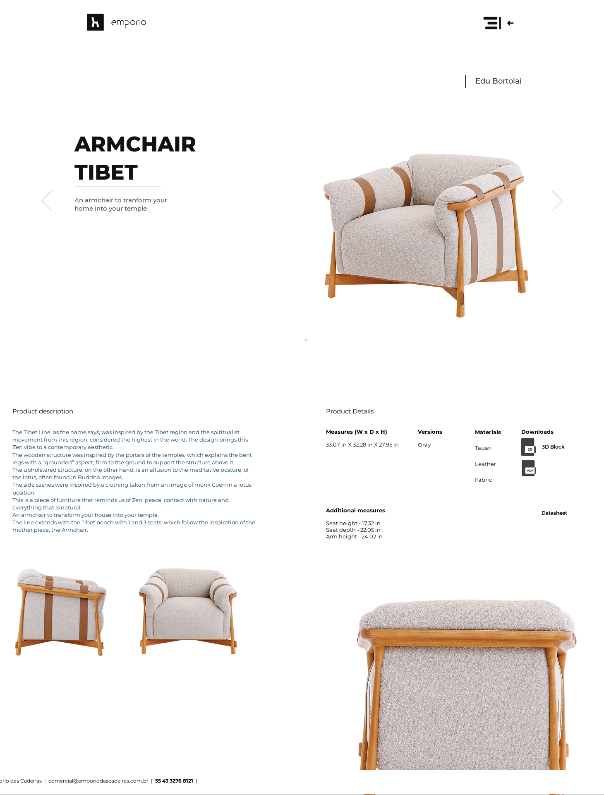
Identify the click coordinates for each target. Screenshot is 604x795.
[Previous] (46, 201)
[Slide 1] (298, 340)
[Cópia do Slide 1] (305, 340)
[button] (498, 22)
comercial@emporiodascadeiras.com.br (98, 781)
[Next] (557, 201)
